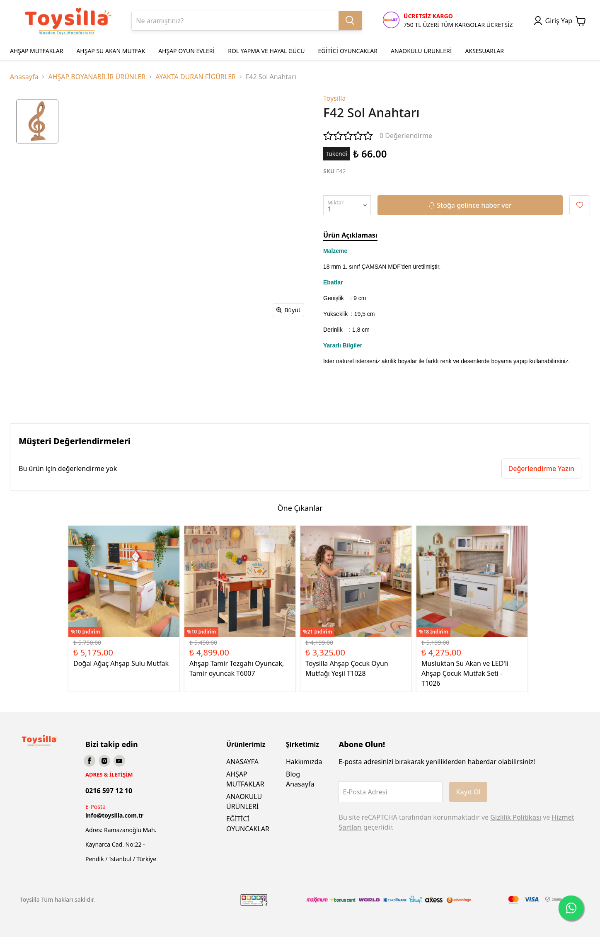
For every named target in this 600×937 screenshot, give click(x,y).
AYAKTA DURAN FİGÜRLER (195, 76)
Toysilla (334, 98)
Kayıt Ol (468, 791)
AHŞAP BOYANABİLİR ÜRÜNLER (96, 76)
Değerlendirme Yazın (541, 468)
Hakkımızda (304, 761)
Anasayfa (24, 76)
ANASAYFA (242, 761)
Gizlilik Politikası (515, 817)
